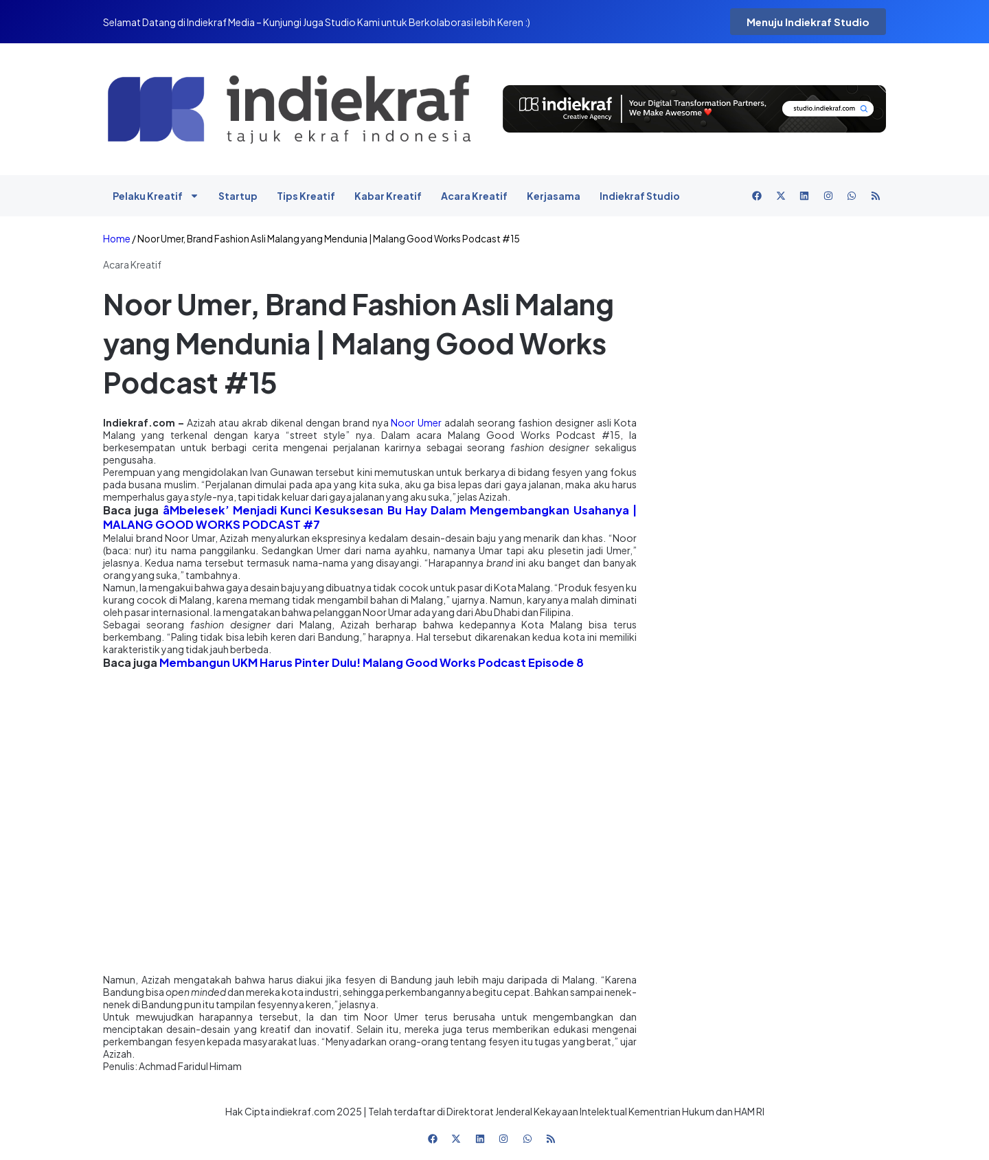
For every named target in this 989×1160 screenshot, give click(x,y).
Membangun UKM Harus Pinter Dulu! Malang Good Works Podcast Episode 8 (371, 662)
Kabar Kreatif (388, 196)
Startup (238, 196)
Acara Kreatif (474, 196)
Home (116, 238)
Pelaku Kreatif (156, 195)
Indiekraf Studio (640, 196)
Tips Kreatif (306, 196)
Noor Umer (416, 422)
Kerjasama (553, 196)
